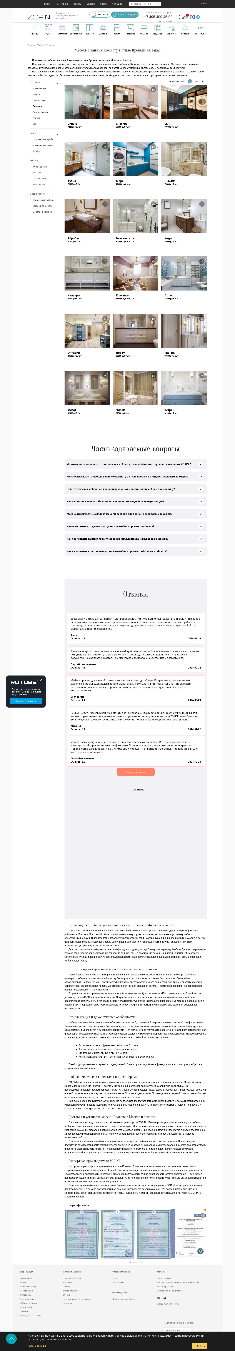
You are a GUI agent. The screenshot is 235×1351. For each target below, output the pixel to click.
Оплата (103, 4)
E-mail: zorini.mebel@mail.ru (170, 1290)
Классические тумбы (43, 145)
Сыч (167, 123)
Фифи (72, 410)
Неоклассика (39, 100)
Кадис (168, 238)
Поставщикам (27, 1299)
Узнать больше (37, 1345)
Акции (115, 1278)
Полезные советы (29, 1286)
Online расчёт (100, 15)
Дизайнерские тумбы (43, 139)
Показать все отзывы (135, 772)
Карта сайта (26, 1307)
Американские (40, 167)
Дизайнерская (40, 178)
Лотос (168, 295)
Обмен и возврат (28, 1303)
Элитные (34, 160)
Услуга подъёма (71, 1290)
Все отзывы (138, 789)
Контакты (77, 4)
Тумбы (33, 133)
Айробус (73, 238)
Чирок (120, 410)
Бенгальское (125, 238)
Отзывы (24, 1282)
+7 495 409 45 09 (164, 1278)
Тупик (72, 181)
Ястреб (169, 410)
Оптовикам (25, 1294)
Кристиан (122, 295)
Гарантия (67, 1303)
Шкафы (36, 151)
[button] (130, 1262)
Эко (34, 124)
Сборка (66, 1294)
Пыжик (169, 181)
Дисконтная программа (123, 1299)
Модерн (36, 94)
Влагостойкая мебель (43, 200)
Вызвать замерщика (125, 15)
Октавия (74, 352)
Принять (200, 1345)
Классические (39, 88)
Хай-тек (36, 118)
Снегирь (122, 123)
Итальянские (39, 184)
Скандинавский (40, 112)
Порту (120, 352)
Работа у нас (26, 1290)
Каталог (47, 4)
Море (120, 181)
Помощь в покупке (72, 1278)
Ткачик (169, 352)
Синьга (73, 123)
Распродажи (118, 1282)
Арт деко (37, 172)
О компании (62, 4)
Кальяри (74, 295)
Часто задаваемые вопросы (77, 1299)
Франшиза (117, 4)
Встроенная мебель (42, 206)
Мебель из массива (42, 212)
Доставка (91, 4)
